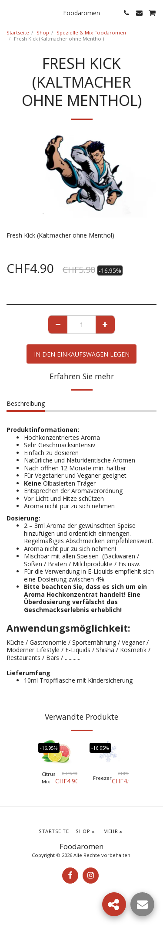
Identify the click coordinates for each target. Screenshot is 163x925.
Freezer (102, 778)
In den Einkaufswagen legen (82, 354)
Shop (43, 32)
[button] (9, 12)
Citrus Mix (48, 778)
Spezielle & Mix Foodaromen (91, 32)
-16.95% (49, 748)
